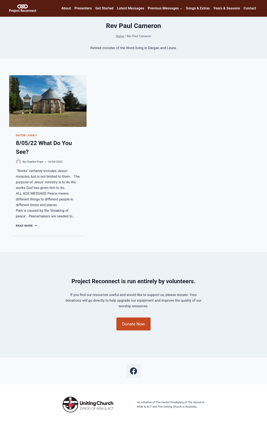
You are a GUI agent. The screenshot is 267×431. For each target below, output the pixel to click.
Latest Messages (130, 8)
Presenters (83, 8)
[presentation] (48, 101)
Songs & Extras (198, 8)
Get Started (104, 8)
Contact (250, 8)
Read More (26, 225)
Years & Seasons (226, 8)
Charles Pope (34, 161)
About (66, 8)
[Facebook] (133, 371)
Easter (21, 135)
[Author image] (18, 161)
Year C (32, 135)
